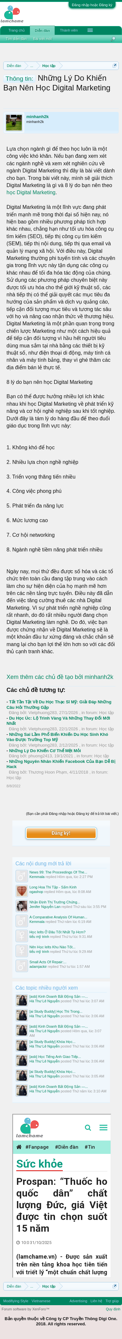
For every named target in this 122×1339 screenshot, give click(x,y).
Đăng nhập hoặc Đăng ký (92, 5)
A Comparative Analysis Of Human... (59, 917)
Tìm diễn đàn (16, 39)
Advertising (78, 1301)
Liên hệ (96, 1301)
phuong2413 (40, 755)
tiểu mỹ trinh (39, 937)
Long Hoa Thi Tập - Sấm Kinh (53, 887)
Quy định (113, 1309)
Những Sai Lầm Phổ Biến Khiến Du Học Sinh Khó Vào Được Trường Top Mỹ (57, 737)
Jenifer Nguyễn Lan (45, 907)
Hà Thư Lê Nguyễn (45, 1001)
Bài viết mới (42, 39)
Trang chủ (16, 30)
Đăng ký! (60, 833)
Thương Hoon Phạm (47, 772)
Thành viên (68, 30)
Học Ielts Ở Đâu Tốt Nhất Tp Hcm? (58, 932)
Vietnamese (41, 1301)
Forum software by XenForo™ (25, 1309)
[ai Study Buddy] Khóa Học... (53, 1042)
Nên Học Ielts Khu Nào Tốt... (53, 947)
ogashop (36, 892)
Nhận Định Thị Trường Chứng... (55, 902)
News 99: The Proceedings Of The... (59, 872)
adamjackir (38, 966)
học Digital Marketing (31, 192)
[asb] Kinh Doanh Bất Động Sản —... (59, 996)
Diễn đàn (42, 31)
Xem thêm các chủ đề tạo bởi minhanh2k (60, 677)
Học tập (106, 712)
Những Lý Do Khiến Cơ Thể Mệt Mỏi (45, 750)
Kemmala (37, 877)
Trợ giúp (112, 1301)
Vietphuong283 (42, 712)
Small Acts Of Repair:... (48, 962)
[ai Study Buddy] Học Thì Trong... (56, 1011)
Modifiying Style (15, 1301)
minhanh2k (37, 116)
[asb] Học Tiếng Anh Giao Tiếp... (55, 1057)
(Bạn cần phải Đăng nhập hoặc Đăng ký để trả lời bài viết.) (72, 814)
